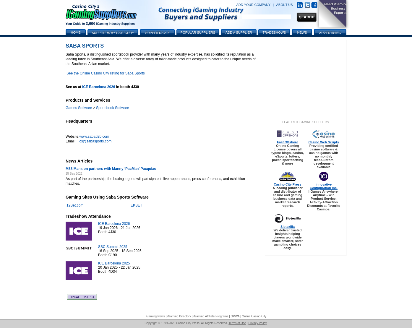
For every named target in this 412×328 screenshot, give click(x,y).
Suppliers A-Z (157, 33)
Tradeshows (274, 32)
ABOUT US (284, 5)
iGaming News (155, 316)
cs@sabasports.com (95, 141)
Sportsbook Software (112, 108)
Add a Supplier (239, 32)
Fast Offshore (287, 142)
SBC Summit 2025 (112, 247)
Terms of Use (237, 323)
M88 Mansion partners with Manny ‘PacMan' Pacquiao (111, 169)
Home (76, 32)
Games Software (79, 108)
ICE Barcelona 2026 (98, 87)
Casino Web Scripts (323, 142)
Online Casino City (254, 316)
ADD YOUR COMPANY (253, 5)
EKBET (136, 205)
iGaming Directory (179, 316)
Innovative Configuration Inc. (324, 186)
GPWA (235, 316)
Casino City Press (287, 184)
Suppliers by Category (113, 33)
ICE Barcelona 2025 (114, 263)
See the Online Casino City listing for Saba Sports (105, 73)
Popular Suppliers (198, 32)
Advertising (330, 33)
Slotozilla (287, 226)
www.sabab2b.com (94, 136)
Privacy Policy (257, 323)
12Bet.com (74, 205)
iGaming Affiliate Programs (210, 316)
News (302, 32)
